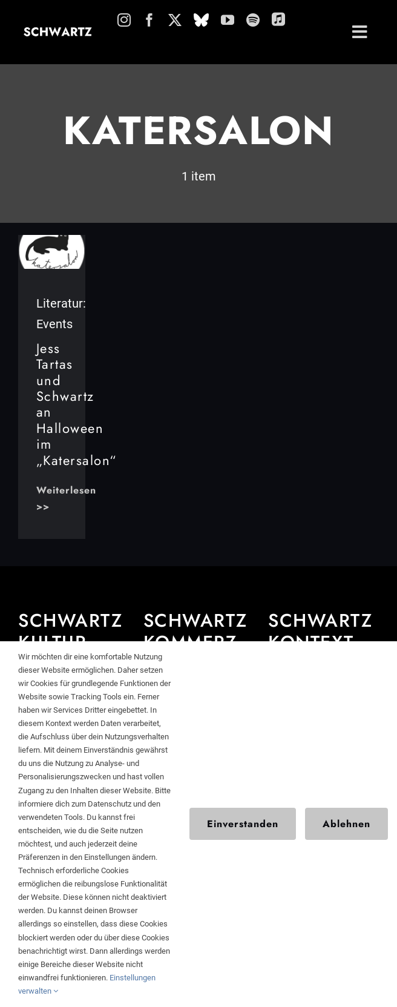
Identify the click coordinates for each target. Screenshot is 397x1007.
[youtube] (227, 20)
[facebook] (149, 20)
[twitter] (175, 20)
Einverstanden (242, 824)
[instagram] (124, 20)
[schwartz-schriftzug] (58, 32)
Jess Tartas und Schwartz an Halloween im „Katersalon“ (76, 404)
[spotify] (253, 20)
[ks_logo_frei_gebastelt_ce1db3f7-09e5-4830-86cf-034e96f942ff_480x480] (52, 241)
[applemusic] (278, 18)
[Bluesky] (201, 20)
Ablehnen (346, 824)
